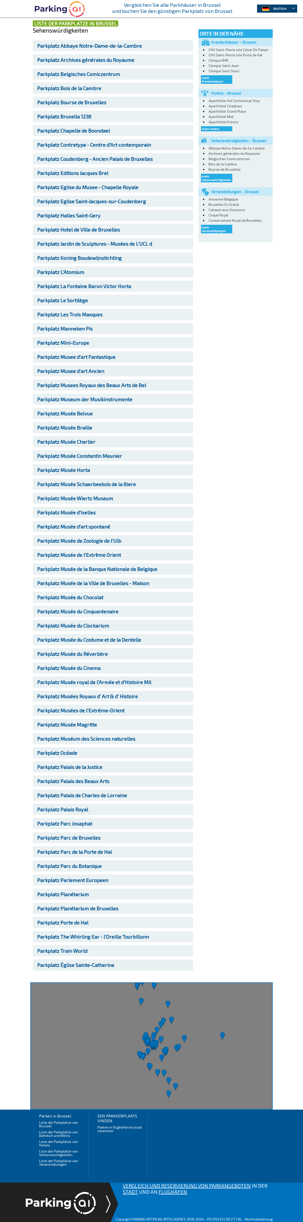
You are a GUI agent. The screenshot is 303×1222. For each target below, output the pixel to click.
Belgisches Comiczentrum (78, 74)
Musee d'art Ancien (70, 371)
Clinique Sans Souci (224, 71)
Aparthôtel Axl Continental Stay (234, 100)
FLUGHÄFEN (173, 1192)
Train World (62, 951)
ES (222, 1219)
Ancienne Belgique (223, 199)
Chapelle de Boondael (73, 131)
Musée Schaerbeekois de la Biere (86, 484)
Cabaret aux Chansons (227, 210)
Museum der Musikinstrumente (84, 399)
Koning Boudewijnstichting (79, 258)
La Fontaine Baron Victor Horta (84, 286)
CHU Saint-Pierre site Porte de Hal (236, 55)
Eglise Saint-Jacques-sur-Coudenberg (91, 201)
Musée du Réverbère (72, 654)
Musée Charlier (66, 442)
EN (215, 1219)
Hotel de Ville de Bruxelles (78, 230)
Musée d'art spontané (73, 526)
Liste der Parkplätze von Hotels (58, 1143)
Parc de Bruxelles (68, 838)
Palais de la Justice (69, 767)
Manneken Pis (65, 329)
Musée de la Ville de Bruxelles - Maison (93, 583)
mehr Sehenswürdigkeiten (216, 178)
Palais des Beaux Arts (73, 781)
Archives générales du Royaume (85, 60)
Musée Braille (64, 428)
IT (234, 1219)
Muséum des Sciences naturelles (86, 739)
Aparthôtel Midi (221, 116)
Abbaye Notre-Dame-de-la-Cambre (89, 46)
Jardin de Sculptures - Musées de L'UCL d (94, 244)
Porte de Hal (62, 922)
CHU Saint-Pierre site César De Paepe (238, 49)
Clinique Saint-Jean (224, 65)
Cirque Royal (218, 215)
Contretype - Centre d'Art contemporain (94, 145)
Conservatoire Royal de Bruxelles (235, 220)
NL (240, 1219)
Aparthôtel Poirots (224, 122)
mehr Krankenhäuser (212, 79)
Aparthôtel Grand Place (227, 111)
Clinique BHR (218, 60)
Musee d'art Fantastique (76, 357)
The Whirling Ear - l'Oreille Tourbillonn (93, 937)
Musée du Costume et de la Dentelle (89, 640)
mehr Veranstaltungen (214, 229)
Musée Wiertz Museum (75, 498)
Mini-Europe (63, 343)
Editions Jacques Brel (72, 173)
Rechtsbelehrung (259, 1219)
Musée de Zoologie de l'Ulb (79, 541)
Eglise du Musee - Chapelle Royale (87, 187)
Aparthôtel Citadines (225, 106)
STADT (130, 1192)
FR (209, 1219)
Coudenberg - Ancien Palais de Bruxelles (95, 159)
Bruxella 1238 (64, 116)
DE (228, 1219)
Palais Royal (62, 809)
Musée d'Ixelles (66, 512)
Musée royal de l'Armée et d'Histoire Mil (94, 682)
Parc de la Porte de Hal (74, 852)
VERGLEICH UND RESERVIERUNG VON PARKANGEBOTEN (187, 1186)
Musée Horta (63, 470)
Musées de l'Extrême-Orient (80, 710)
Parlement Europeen (72, 880)
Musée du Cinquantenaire (77, 611)
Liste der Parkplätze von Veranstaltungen (58, 1162)
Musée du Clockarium (73, 625)
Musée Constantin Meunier (79, 456)
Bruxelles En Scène (224, 204)
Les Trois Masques (70, 314)
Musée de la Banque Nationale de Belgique (97, 569)
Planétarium (63, 894)
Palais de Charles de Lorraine (82, 795)
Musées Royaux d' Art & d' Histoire (87, 696)
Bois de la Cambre (69, 88)
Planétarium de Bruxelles (77, 908)
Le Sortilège (62, 300)
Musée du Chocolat (70, 597)
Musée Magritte (67, 724)
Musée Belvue (65, 413)
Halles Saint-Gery (68, 215)
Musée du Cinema (68, 668)
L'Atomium (60, 272)
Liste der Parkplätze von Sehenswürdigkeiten (58, 1153)
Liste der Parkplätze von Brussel (58, 1124)
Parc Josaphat (64, 823)
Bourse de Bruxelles (71, 102)
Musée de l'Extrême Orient (79, 555)
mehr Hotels (210, 129)
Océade (57, 753)
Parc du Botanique (69, 866)
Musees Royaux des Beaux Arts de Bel (91, 385)
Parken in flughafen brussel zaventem (119, 1129)
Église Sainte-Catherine (75, 965)
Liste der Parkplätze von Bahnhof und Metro (58, 1134)
